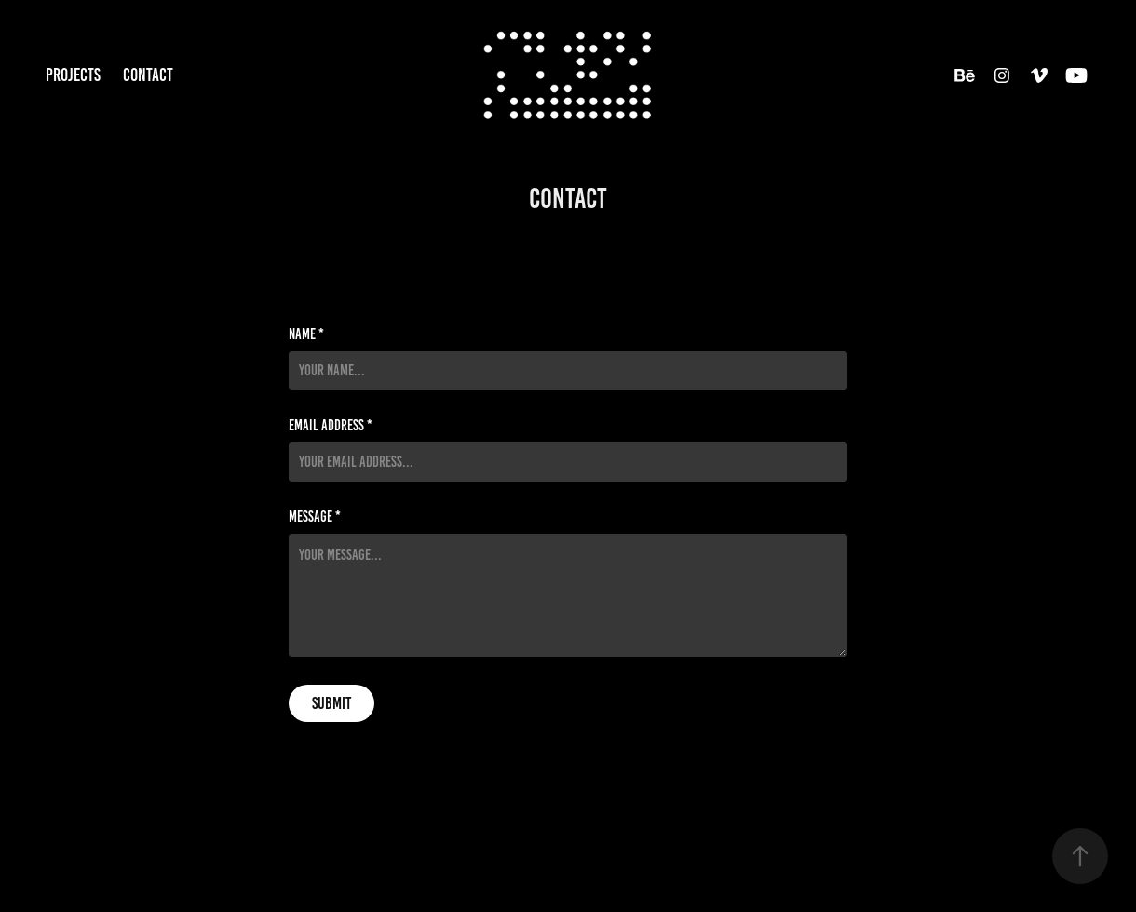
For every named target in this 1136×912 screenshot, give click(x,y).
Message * (315, 517)
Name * (306, 334)
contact (148, 75)
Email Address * (330, 425)
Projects (73, 75)
